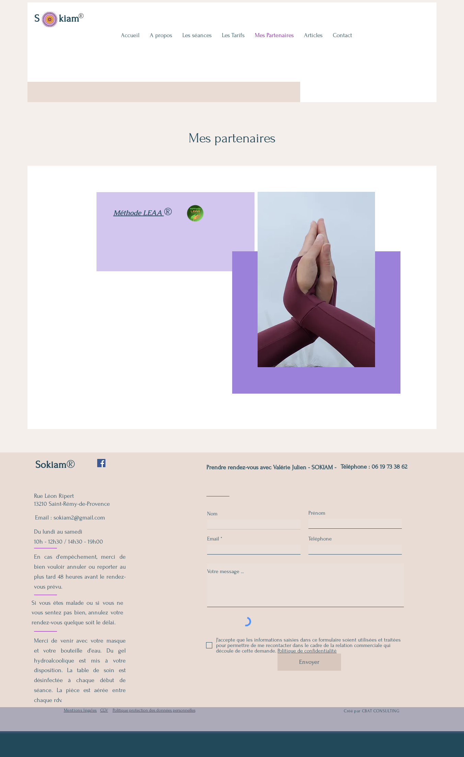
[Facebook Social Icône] (101, 463)
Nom (212, 513)
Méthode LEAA (138, 212)
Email (213, 538)
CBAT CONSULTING (381, 711)
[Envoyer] (309, 662)
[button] (197, 35)
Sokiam (50, 464)
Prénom (316, 513)
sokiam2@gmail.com (79, 517)
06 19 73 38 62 (389, 466)
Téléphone (320, 538)
